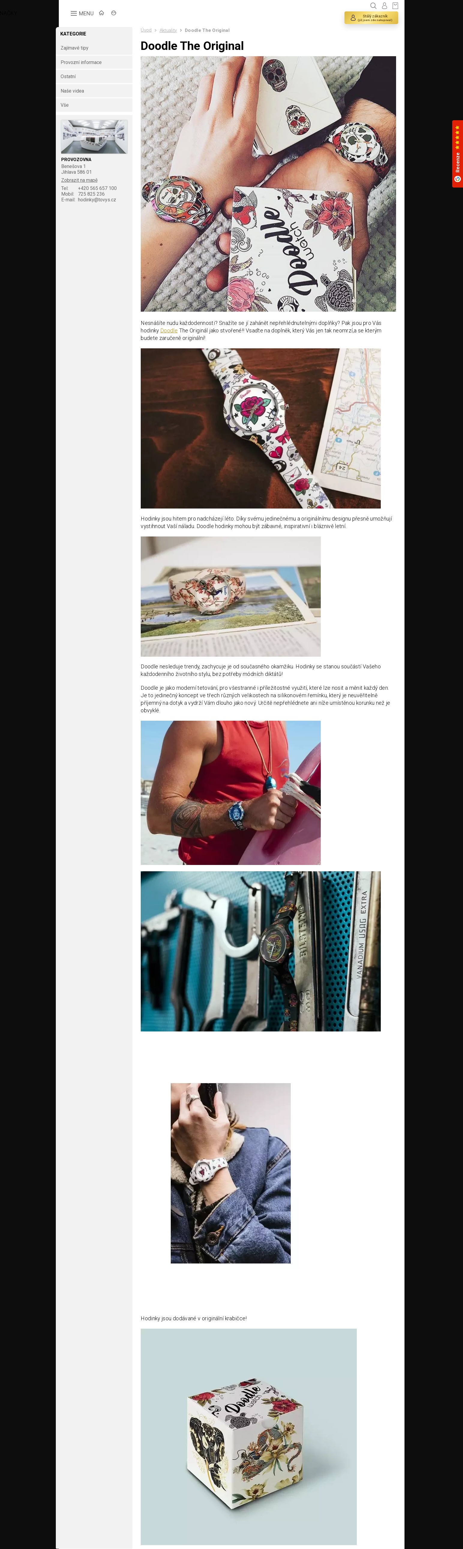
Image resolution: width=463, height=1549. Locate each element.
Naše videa (78, 91)
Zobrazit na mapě (85, 180)
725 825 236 (89, 194)
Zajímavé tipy (80, 48)
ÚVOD (111, 14)
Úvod (151, 30)
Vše (70, 105)
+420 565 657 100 (95, 188)
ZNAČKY (141, 14)
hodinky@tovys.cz (94, 200)
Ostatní (73, 77)
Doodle (174, 326)
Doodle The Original (212, 30)
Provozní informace (86, 62)
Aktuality (173, 30)
